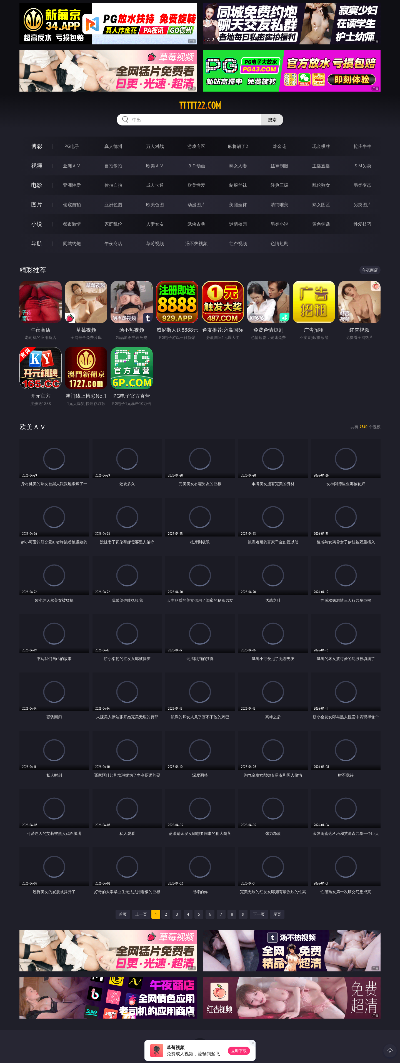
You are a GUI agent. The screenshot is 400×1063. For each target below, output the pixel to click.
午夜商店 (113, 243)
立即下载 (239, 1050)
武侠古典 (196, 224)
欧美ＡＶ (155, 166)
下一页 (259, 914)
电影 (36, 185)
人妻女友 (155, 224)
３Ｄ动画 (196, 166)
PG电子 (71, 146)
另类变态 (362, 185)
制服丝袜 (238, 185)
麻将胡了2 (238, 146)
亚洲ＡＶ (72, 166)
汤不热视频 (196, 243)
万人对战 (155, 146)
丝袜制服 (279, 166)
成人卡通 (155, 185)
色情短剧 (279, 243)
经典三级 (279, 185)
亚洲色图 (113, 204)
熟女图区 (321, 204)
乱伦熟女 (321, 185)
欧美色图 (155, 204)
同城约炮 (72, 243)
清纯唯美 (279, 204)
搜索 (272, 120)
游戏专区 (196, 146)
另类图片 (362, 204)
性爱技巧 (362, 224)
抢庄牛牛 (362, 146)
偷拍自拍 (113, 185)
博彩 (36, 146)
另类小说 (279, 224)
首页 (123, 914)
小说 (36, 224)
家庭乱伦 (113, 224)
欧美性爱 (196, 185)
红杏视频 (238, 243)
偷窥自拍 (72, 204)
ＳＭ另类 (362, 166)
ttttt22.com (200, 105)
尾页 (277, 914)
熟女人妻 (238, 166)
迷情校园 (238, 224)
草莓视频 (155, 243)
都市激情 (72, 224)
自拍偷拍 (113, 166)
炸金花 (279, 146)
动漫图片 (196, 204)
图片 (36, 204)
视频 (36, 165)
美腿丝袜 (238, 204)
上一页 (141, 914)
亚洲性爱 (72, 185)
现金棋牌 (321, 146)
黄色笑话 (321, 224)
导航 (36, 243)
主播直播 (321, 166)
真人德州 (113, 146)
